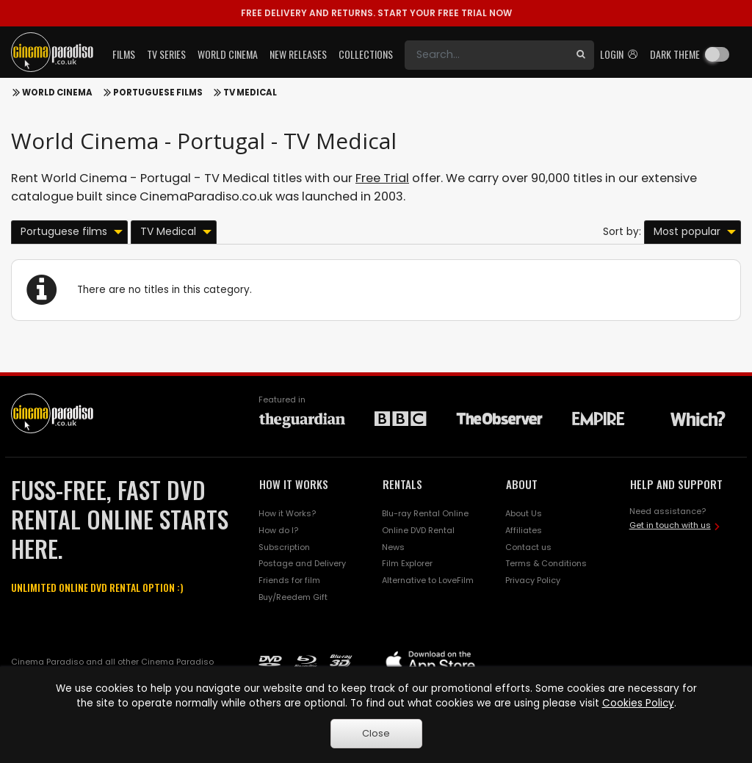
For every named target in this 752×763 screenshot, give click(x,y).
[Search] (486, 55)
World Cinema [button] (228, 54)
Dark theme (675, 54)
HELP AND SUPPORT (676, 484)
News (393, 547)
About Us (523, 513)
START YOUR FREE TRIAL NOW (376, 13)
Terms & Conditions (546, 563)
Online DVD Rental (418, 530)
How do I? (278, 530)
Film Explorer (407, 563)
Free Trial (382, 178)
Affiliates (523, 530)
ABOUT (522, 484)
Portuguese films (158, 92)
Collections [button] (366, 54)
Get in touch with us (670, 525)
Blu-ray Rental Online (425, 513)
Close (376, 733)
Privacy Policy (532, 580)
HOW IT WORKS (293, 484)
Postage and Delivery (302, 563)
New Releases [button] (298, 54)
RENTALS (402, 484)
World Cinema (57, 92)
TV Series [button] (166, 54)
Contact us (528, 547)
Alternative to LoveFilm (428, 580)
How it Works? (287, 513)
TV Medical (250, 92)
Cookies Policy (638, 703)
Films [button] (123, 54)
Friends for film (289, 580)
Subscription (284, 547)
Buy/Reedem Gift (293, 597)
